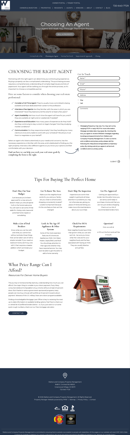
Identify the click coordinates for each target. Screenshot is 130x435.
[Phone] (99, 89)
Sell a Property (65, 34)
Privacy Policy (83, 399)
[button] (127, 138)
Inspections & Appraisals (86, 56)
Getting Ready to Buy (35, 56)
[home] (5, 5)
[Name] (99, 78)
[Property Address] (99, 95)
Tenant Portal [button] (73, 3)
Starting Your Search (68, 56)
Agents (69, 8)
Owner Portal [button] (58, 3)
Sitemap (73, 399)
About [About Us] (89, 8)
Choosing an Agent (51, 56)
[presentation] (106, 155)
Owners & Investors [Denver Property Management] (28, 8)
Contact (99, 8)
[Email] (99, 84)
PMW (65, 399)
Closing (99, 56)
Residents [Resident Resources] (58, 8)
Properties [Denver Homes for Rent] (46, 8)
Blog (108, 8)
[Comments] (99, 114)
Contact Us (108, 239)
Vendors (79, 8)
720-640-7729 (121, 5)
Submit (113, 162)
